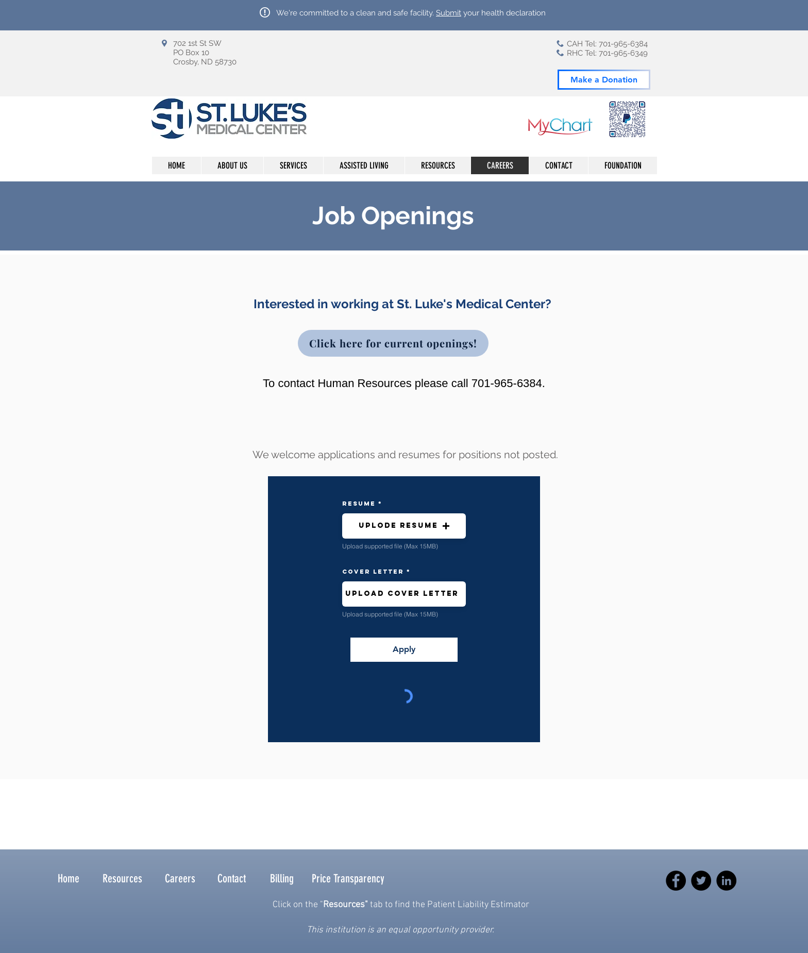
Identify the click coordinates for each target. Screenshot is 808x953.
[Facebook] (676, 881)
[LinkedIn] (726, 881)
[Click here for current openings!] (393, 343)
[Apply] (404, 650)
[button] (404, 526)
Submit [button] (448, 13)
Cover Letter (373, 571)
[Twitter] (701, 881)
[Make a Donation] (604, 80)
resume (359, 503)
